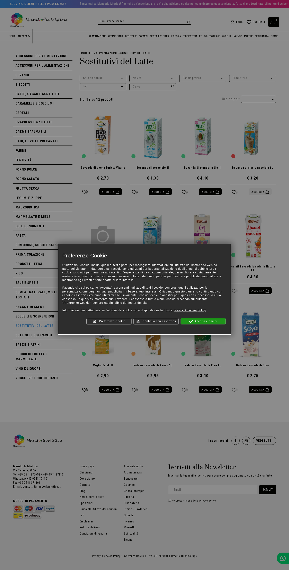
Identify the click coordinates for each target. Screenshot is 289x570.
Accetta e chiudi (203, 321)
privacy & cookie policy (190, 310)
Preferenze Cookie (109, 321)
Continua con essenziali (156, 321)
